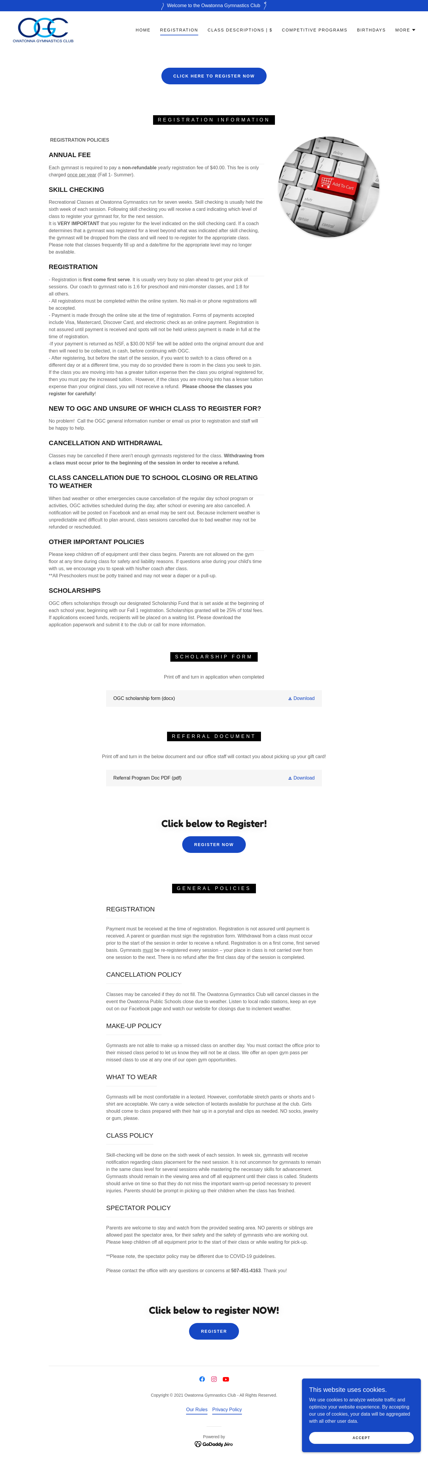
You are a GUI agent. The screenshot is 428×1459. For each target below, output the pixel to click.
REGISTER (214, 1331)
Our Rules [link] (196, 1409)
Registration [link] (179, 30)
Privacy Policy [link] (227, 1409)
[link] (43, 29)
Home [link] (143, 30)
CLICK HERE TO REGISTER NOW (214, 76)
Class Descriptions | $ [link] (240, 30)
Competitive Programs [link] (315, 30)
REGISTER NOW (214, 844)
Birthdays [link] (371, 30)
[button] (405, 30)
